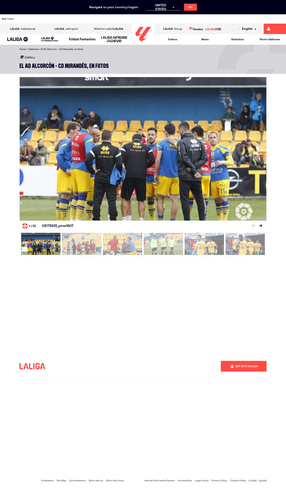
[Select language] (248, 29)
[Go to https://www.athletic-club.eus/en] (24, 19)
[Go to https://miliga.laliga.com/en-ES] (275, 29)
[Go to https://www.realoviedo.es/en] (227, 19)
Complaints (47, 480)
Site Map (61, 480)
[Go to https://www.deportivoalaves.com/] (65, 19)
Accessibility (185, 480)
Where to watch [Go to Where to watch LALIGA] (108, 29)
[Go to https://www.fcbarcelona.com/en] (92, 19)
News (205, 39)
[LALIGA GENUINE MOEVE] (114, 39)
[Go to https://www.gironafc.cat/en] (119, 19)
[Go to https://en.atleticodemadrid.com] (38, 19)
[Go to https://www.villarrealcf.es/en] (281, 19)
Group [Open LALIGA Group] (172, 29)
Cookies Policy (238, 480)
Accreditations (77, 480)
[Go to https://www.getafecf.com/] (105, 19)
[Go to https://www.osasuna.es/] (51, 19)
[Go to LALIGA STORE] (205, 29)
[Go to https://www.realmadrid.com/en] (214, 19)
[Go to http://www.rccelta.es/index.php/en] (160, 19)
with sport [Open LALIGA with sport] (66, 29)
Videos (172, 39)
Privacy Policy (219, 480)
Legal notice (201, 480)
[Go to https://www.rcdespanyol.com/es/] (173, 19)
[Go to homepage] (143, 43)
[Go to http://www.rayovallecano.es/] (146, 19)
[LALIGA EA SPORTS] (18, 39)
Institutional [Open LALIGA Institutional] (22, 29)
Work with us (96, 480)
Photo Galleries (270, 39)
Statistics (237, 39)
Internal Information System (159, 480)
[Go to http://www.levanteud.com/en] (132, 19)
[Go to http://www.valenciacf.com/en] (268, 19)
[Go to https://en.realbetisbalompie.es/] (200, 19)
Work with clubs (115, 480)
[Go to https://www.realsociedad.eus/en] (241, 19)
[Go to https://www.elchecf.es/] (78, 19)
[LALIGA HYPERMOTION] (50, 39)
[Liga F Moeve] (82, 39)
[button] (18, 39)
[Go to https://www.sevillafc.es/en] (254, 19)
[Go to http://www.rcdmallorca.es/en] (187, 19)
